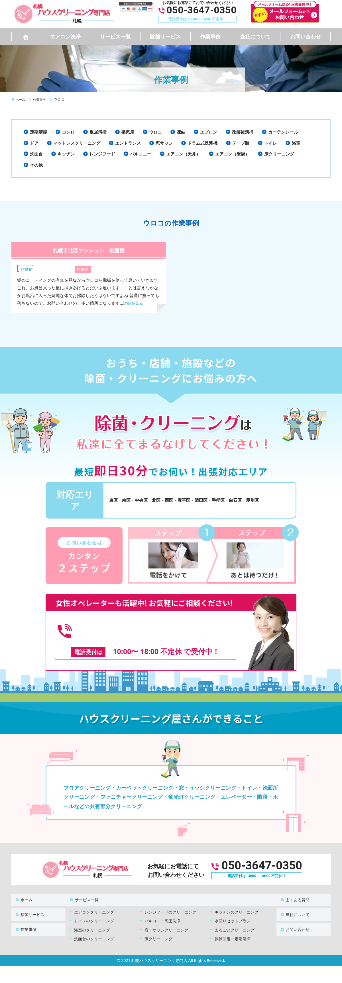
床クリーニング (279, 154)
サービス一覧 (115, 36)
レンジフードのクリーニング (170, 899)
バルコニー (140, 154)
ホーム (23, 890)
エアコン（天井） (183, 154)
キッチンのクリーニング (236, 899)
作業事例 (210, 36)
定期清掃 (38, 132)
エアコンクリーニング (94, 899)
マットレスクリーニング (76, 143)
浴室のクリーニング (92, 917)
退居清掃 (98, 132)
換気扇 (127, 132)
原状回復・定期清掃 (233, 926)
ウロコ (155, 132)
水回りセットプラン (233, 908)
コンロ (68, 132)
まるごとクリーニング (235, 917)
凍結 (181, 132)
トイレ (270, 143)
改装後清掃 (242, 132)
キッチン (66, 154)
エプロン (208, 132)
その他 (36, 165)
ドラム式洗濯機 (202, 143)
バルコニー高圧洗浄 (162, 908)
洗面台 (36, 154)
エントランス (128, 143)
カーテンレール (283, 132)
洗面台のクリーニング (94, 926)
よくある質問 (294, 890)
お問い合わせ (305, 36)
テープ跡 (240, 143)
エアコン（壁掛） (232, 154)
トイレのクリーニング (94, 908)
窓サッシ (164, 143)
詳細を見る (133, 303)
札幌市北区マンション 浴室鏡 (88, 249)
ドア (34, 143)
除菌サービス (165, 36)
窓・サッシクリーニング (166, 917)
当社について (255, 36)
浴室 (296, 143)
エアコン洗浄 (65, 36)
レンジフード (102, 154)
